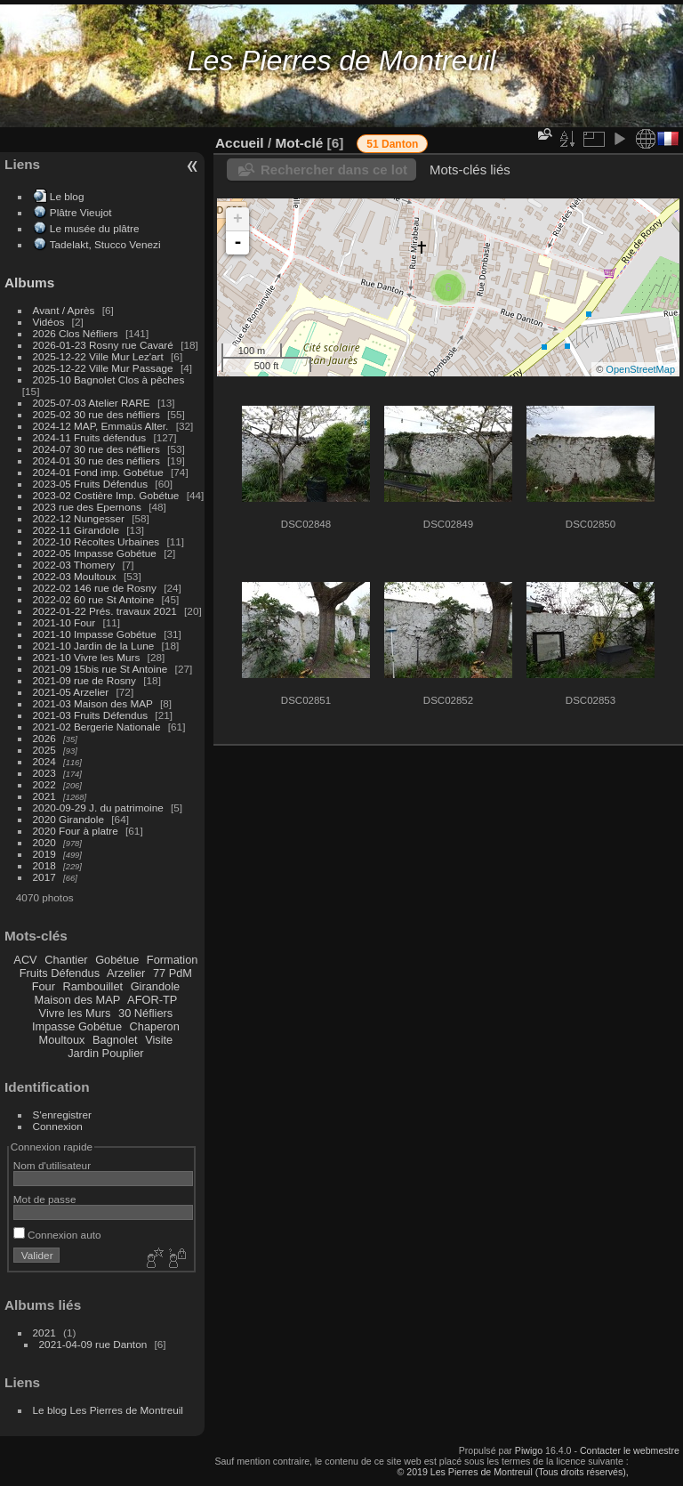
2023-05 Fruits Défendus (91, 483)
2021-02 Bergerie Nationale (97, 726)
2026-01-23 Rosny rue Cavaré (103, 345)
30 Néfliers (145, 1013)
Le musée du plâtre (95, 228)
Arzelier (126, 973)
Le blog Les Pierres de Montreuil (108, 1410)
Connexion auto (57, 1234)
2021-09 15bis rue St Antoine (100, 668)
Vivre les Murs (75, 1013)
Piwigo (528, 1450)
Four (43, 986)
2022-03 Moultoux (75, 576)
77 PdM (172, 973)
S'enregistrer (62, 1114)
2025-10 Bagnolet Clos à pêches (109, 379)
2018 (44, 865)
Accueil (239, 142)
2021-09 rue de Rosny (84, 680)
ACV (24, 959)
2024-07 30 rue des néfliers (96, 449)
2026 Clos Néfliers (75, 333)
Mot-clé (299, 142)
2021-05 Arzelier (71, 692)
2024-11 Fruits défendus (90, 437)
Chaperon (155, 1026)
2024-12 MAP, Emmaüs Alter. (101, 426)
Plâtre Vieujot (81, 212)
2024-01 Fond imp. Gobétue (98, 472)
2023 (44, 773)
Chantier (65, 959)
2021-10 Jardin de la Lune (94, 645)
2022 (44, 784)
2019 (44, 854)
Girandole (156, 986)
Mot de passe (44, 1199)
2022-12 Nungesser (79, 518)
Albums (29, 282)
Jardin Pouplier (105, 1053)
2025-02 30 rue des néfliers (96, 414)
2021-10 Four (64, 622)
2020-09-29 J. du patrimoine (98, 807)
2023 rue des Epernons (87, 507)
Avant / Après (64, 310)
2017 (44, 877)
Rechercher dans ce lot (334, 169)
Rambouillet (93, 986)
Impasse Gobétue (77, 1026)
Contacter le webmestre (629, 1450)
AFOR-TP (152, 999)
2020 (44, 842)
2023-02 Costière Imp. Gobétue (106, 495)
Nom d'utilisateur (52, 1165)
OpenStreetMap (640, 369)
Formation (172, 959)
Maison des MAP (78, 999)
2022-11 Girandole (76, 530)
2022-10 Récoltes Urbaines (96, 541)
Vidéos (49, 321)
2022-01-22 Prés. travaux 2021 (105, 611)
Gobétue (117, 959)
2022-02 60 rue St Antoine (94, 599)
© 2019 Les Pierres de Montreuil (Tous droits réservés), (512, 1471)
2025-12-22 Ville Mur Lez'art (98, 356)
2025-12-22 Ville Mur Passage (103, 368)
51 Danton (392, 144)
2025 (44, 749)
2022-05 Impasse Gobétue (95, 553)
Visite (159, 1039)
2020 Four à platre (75, 830)
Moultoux (62, 1039)
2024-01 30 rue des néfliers (98, 460)
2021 (44, 796)
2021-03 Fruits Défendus (91, 715)
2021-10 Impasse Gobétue (95, 634)
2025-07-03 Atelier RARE (91, 402)
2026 (44, 738)
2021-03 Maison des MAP (93, 703)
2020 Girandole (68, 819)
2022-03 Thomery (74, 564)
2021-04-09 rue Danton (93, 1344)
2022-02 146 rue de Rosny (95, 588)
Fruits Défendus (60, 973)
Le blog (67, 196)
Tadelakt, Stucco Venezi (105, 244)
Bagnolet (115, 1039)
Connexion (58, 1126)
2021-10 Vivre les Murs (87, 657)
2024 (44, 761)
